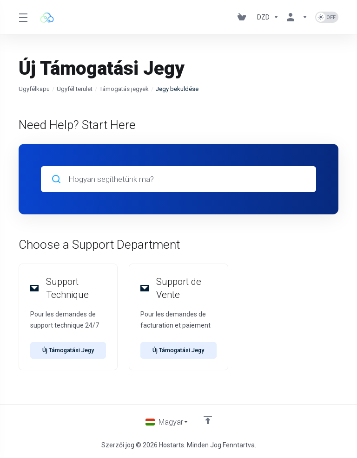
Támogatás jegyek (124, 88)
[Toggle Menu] (23, 17)
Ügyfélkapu (34, 88)
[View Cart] (243, 17)
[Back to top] (208, 419)
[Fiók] (297, 17)
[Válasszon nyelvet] (167, 422)
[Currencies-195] (268, 17)
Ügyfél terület (75, 88)
